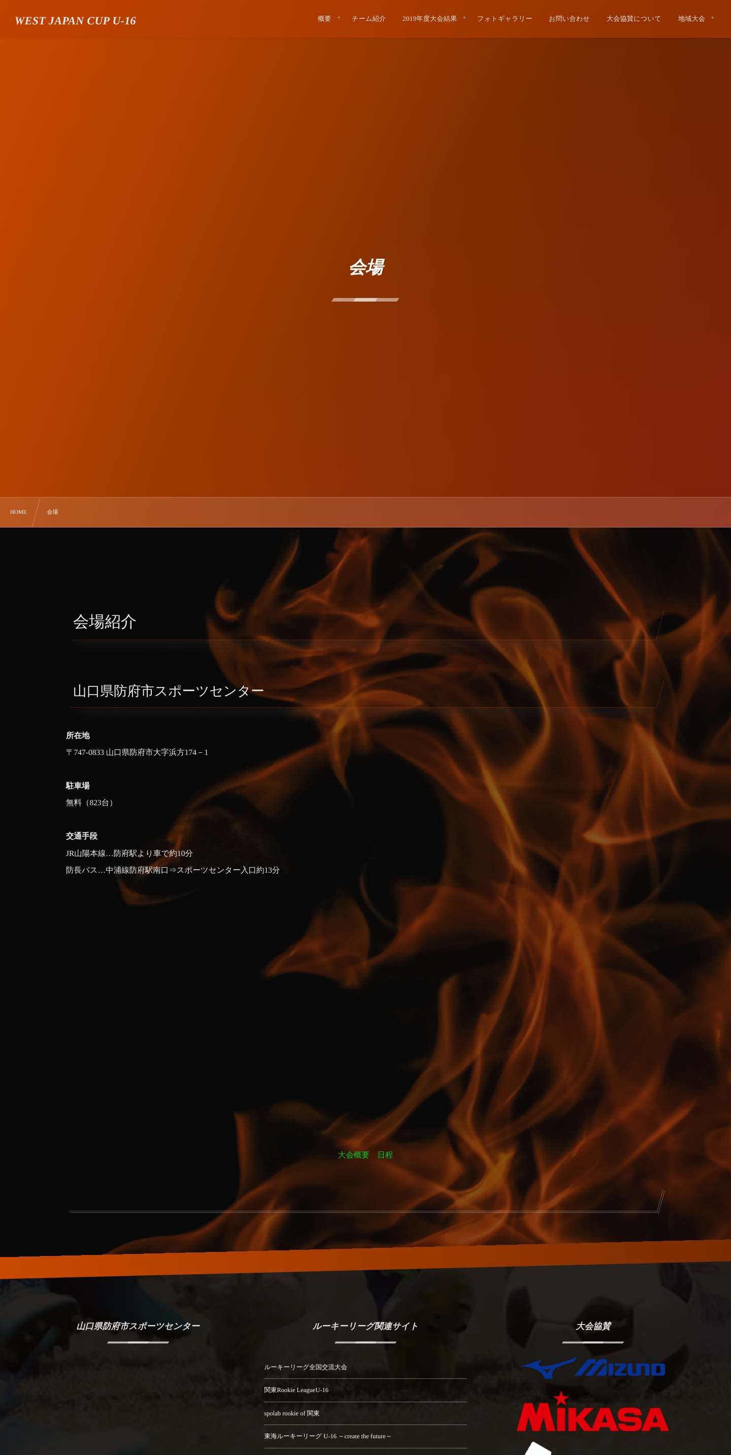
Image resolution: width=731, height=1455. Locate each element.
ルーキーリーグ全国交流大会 (305, 1367)
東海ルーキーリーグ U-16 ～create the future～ (328, 1436)
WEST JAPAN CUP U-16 (75, 20)
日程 (385, 1155)
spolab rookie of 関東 (291, 1413)
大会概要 (354, 1155)
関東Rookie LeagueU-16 (296, 1390)
